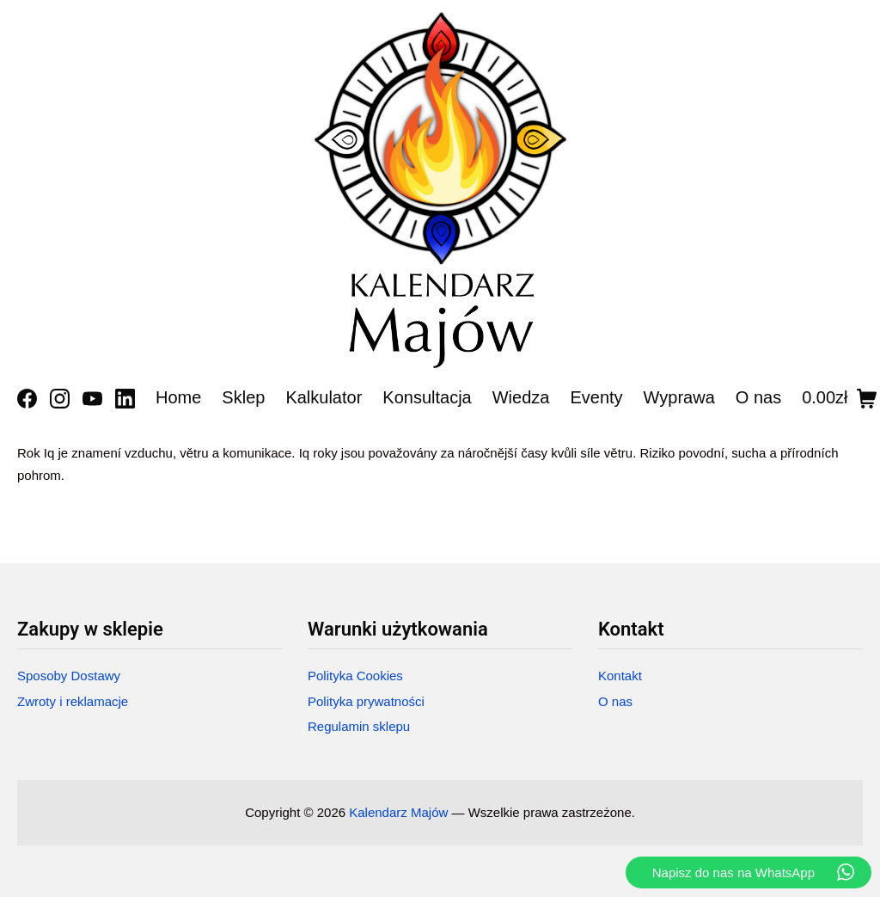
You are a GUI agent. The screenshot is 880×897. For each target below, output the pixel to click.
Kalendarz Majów (398, 812)
